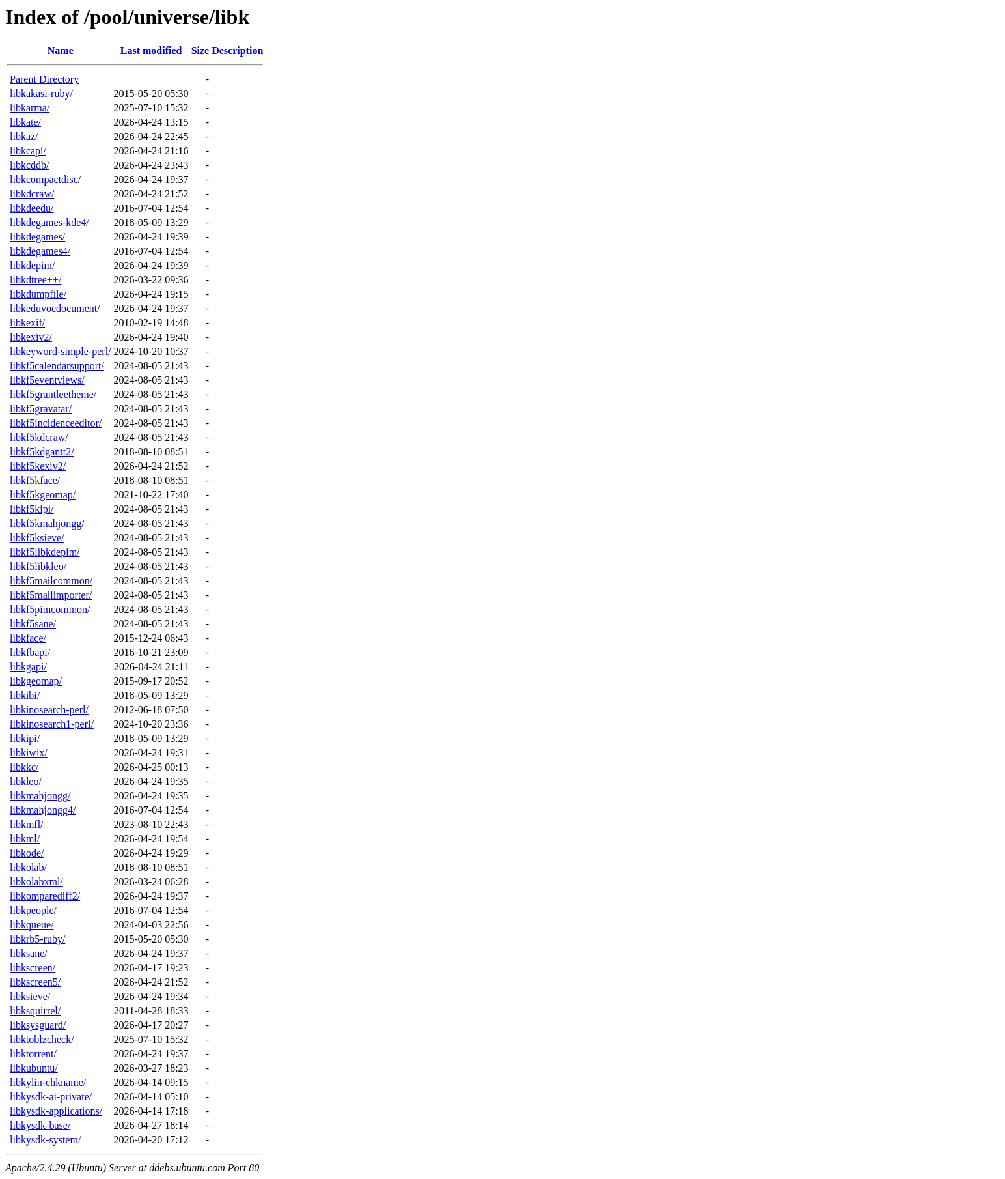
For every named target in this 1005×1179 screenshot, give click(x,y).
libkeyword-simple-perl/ (60, 351)
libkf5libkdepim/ (45, 552)
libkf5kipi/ (32, 509)
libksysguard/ (38, 1024)
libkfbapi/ (30, 652)
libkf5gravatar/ (41, 408)
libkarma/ (29, 107)
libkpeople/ (33, 910)
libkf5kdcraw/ (39, 437)
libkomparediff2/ (45, 896)
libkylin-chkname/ (48, 1082)
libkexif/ (27, 322)
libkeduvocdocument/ (55, 308)
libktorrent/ (33, 1053)
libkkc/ (24, 767)
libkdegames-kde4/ (49, 222)
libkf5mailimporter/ (51, 595)
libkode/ (27, 853)
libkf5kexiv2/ (38, 466)
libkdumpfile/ (38, 294)
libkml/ (25, 838)
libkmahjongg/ (40, 795)
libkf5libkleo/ (38, 566)
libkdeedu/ (32, 208)
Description (237, 50)
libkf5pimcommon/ (50, 609)
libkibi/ (25, 695)
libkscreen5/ (35, 981)
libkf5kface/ (35, 480)
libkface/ (28, 638)
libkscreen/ (32, 967)
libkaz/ (24, 136)
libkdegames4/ (40, 251)
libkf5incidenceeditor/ (56, 423)
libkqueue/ (32, 924)
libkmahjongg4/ (43, 810)
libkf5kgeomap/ (43, 494)
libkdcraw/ (32, 193)
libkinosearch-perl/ (49, 709)
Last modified (151, 50)
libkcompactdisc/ (45, 179)
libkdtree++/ (35, 279)
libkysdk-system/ (45, 1139)
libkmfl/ (27, 824)
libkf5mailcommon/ (51, 580)
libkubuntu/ (34, 1067)
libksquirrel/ (35, 1010)
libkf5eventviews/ (47, 380)
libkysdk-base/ (40, 1125)
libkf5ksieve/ (37, 537)
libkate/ (25, 122)
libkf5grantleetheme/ (53, 394)
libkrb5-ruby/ (37, 939)
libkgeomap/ (36, 681)
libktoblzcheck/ (42, 1039)
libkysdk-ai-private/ (51, 1096)
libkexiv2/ (31, 337)
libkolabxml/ (36, 881)
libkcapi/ (28, 150)
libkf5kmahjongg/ (47, 523)
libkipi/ (25, 738)
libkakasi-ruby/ (41, 93)
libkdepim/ (32, 265)
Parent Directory (44, 79)
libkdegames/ (37, 236)
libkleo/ (26, 781)
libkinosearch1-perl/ (52, 724)
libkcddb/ (29, 165)
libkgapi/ (28, 666)
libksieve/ (30, 996)
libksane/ (29, 953)
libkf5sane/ (33, 623)
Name (61, 50)
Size (200, 50)
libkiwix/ (29, 752)
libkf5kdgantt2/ (42, 451)
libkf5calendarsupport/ (57, 365)
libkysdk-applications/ (56, 1110)
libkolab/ (28, 867)
